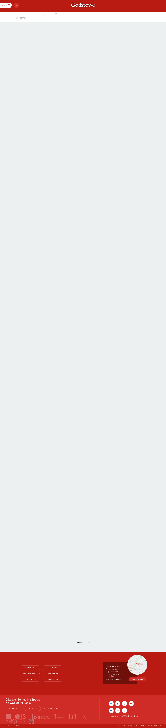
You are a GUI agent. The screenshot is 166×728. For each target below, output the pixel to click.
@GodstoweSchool (131, 716)
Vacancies (53, 673)
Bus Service (53, 679)
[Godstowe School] (83, 5)
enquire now (51, 708)
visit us (32, 708)
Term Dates (30, 679)
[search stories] (30, 18)
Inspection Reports (30, 673)
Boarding (53, 668)
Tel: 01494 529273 (113, 680)
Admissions (30, 668)
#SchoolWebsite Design (129, 726)
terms (8, 726)
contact (14, 708)
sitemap (16, 726)
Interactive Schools (152, 726)
